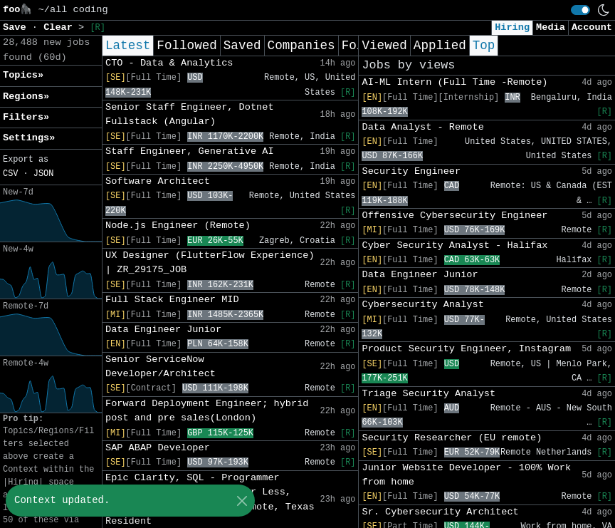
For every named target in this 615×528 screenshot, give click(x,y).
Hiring (512, 27)
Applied (440, 45)
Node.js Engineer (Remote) (178, 225)
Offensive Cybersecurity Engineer (454, 215)
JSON (43, 174)
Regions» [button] (26, 96)
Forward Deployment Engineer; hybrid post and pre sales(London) (207, 410)
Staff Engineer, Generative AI (189, 151)
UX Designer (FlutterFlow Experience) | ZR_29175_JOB (210, 262)
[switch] (580, 10)
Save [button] (17, 27)
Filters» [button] (26, 117)
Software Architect (157, 181)
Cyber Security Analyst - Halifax (454, 245)
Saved (242, 45)
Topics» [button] (23, 75)
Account (592, 27)
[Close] (241, 500)
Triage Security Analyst (428, 393)
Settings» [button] (29, 138)
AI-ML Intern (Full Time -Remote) (454, 82)
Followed (186, 45)
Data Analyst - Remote (422, 127)
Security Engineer (411, 171)
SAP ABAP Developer (157, 447)
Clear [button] (60, 27)
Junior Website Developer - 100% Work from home (466, 474)
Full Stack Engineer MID (172, 299)
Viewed (384, 45)
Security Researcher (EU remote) (452, 438)
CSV (10, 174)
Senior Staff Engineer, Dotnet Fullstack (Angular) (189, 114)
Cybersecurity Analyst (422, 304)
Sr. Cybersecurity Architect (440, 512)
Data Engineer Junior (163, 329)
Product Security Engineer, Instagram (466, 348)
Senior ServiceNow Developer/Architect (160, 366)
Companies (301, 45)
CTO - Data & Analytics (169, 63)
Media (550, 27)
